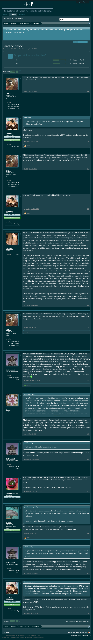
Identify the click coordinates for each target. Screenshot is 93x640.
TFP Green (6, 632)
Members (22, 14)
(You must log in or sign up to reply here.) (78, 621)
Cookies (75, 42)
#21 (88, 91)
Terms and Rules (76, 635)
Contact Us (71, 632)
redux (26, 49)
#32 (88, 573)
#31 (88, 533)
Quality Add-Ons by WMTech (23, 637)
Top (86, 632)
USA (17, 254)
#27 (88, 380)
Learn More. (18, 32)
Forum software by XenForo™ (23, 635)
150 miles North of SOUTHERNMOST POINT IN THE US (13, 106)
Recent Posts (19, 18)
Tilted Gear (14, 49)
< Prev (13, 71)
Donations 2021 (83, 42)
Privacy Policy (86, 635)
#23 (88, 168)
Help (77, 632)
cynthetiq (9, 133)
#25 (88, 305)
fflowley (9, 523)
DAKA (8, 93)
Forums (13, 14)
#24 (88, 209)
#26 (88, 327)
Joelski (8, 410)
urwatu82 (9, 249)
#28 (88, 434)
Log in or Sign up (83, 2)
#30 (88, 491)
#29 (88, 459)
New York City (15, 146)
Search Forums (8, 18)
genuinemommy (12, 493)
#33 (88, 613)
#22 (88, 141)
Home (5, 14)
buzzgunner (10, 370)
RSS (89, 632)
